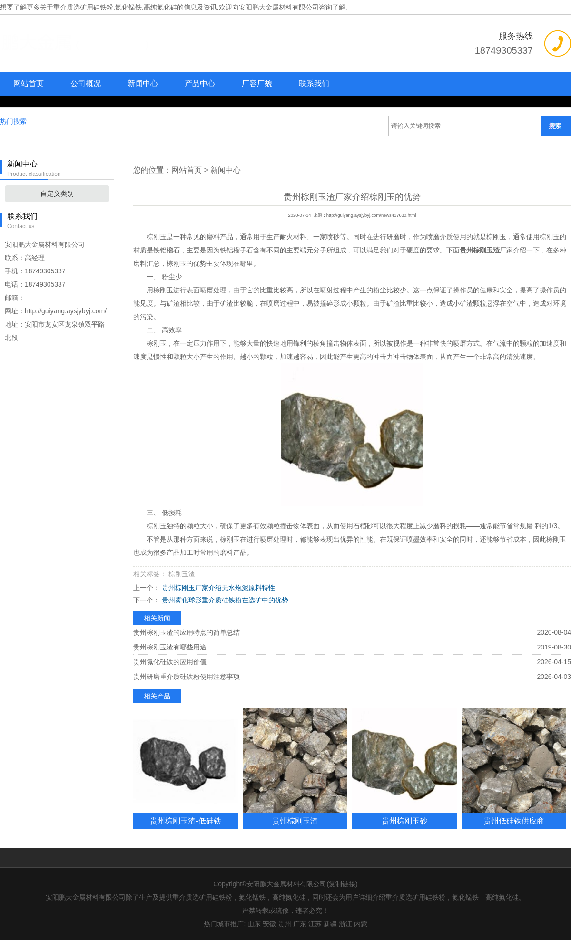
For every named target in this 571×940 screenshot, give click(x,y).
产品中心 (200, 83)
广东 (299, 924)
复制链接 (342, 884)
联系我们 (314, 83)
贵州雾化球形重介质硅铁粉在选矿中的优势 (224, 600)
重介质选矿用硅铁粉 (83, 7)
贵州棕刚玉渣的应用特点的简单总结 (186, 632)
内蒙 (360, 924)
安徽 (269, 924)
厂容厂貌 (257, 83)
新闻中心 (143, 83)
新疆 (330, 924)
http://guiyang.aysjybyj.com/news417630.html (371, 215)
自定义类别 (57, 193)
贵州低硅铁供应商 (513, 820)
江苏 (315, 924)
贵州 (284, 924)
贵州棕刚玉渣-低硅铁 (185, 820)
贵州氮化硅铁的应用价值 (170, 662)
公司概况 (85, 83)
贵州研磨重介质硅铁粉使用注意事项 (186, 676)
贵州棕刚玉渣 (295, 820)
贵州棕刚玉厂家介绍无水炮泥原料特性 (217, 587)
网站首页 (28, 83)
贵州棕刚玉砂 (404, 820)
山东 (254, 924)
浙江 (345, 924)
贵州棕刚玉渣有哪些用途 (170, 647)
